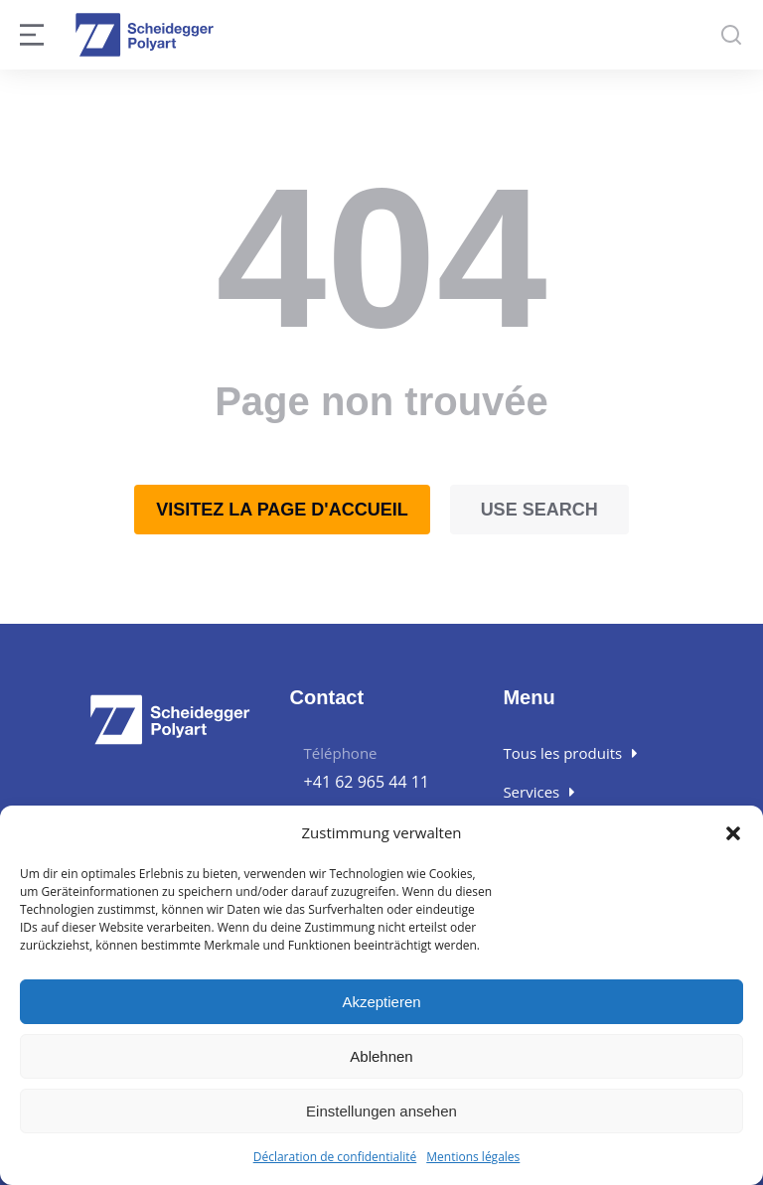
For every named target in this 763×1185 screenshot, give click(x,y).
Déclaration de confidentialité (335, 1157)
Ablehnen (381, 1056)
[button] (733, 833)
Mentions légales (473, 1157)
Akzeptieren (381, 1001)
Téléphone (341, 753)
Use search (539, 509)
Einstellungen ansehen (381, 1111)
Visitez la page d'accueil (281, 509)
